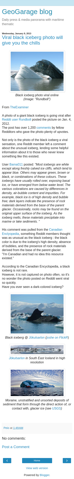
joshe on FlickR (57, 337)
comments (44, 127)
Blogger (44, 475)
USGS (56, 408)
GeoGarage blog (27, 11)
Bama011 (16, 164)
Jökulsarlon (37, 337)
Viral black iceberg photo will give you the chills (32, 40)
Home (37, 460)
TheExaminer (19, 107)
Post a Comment (15, 447)
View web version (37, 468)
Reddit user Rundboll (16, 119)
